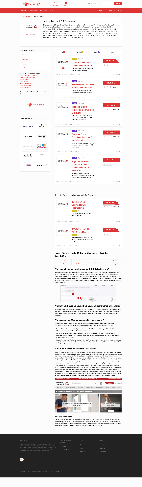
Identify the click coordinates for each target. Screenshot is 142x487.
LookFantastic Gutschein (27, 77)
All (63, 52)
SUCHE (118, 3)
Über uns (102, 444)
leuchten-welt (97, 264)
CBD (23, 54)
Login (119, 10)
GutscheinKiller (57, 471)
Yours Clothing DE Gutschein (28, 75)
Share (71, 74)
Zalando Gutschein (25, 85)
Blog (51, 10)
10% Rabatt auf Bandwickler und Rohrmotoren (79, 205)
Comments (116, 74)
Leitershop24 (114, 264)
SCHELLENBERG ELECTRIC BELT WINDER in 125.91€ (83, 110)
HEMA (23, 62)
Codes (80, 52)
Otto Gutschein (24, 79)
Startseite (23, 10)
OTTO (23, 67)
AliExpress (25, 59)
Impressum (103, 448)
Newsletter (83, 451)
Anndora (63, 264)
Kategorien (44, 10)
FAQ (81, 444)
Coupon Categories (66, 449)
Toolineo (96, 261)
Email (77, 74)
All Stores (63, 446)
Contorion (80, 261)
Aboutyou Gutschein (26, 83)
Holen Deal (111, 83)
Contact (82, 448)
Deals (97, 52)
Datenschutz (103, 451)
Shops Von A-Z (33, 10)
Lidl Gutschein (24, 81)
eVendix (63, 261)
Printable (113, 52)
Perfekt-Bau (113, 261)
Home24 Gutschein (25, 87)
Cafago (24, 64)
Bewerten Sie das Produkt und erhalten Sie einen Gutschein (83, 137)
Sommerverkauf (26, 57)
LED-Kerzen (79, 264)
